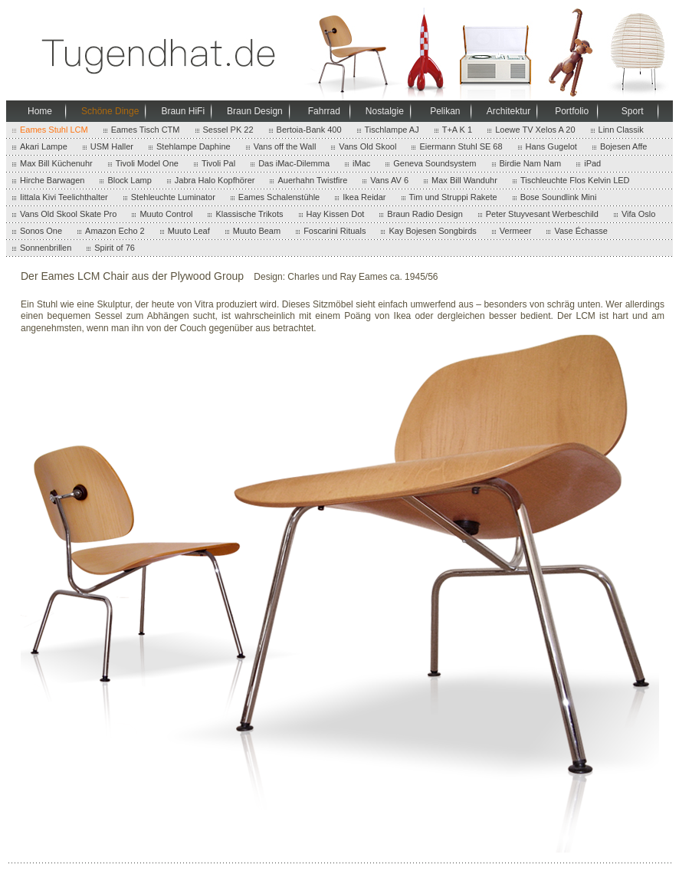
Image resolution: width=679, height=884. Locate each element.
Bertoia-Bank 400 (309, 129)
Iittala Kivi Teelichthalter (64, 197)
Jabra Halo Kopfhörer (215, 180)
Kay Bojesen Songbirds (432, 230)
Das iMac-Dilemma (294, 163)
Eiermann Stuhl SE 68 (460, 146)
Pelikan (445, 111)
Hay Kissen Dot (336, 214)
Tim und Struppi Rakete (453, 197)
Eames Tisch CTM (145, 129)
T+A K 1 (457, 129)
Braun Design (255, 111)
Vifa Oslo (638, 214)
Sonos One (41, 230)
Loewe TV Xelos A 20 (535, 129)
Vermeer (516, 230)
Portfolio (572, 111)
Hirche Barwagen (52, 180)
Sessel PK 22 (228, 129)
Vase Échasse (581, 230)
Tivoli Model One (147, 163)
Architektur (508, 111)
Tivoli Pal (218, 163)
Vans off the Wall (285, 146)
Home (40, 111)
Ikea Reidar (364, 197)
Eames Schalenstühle (279, 197)
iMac (361, 163)
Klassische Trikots (249, 214)
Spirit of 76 (114, 247)
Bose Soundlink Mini (558, 197)
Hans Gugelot (551, 146)
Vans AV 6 (389, 180)
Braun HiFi (183, 111)
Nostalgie (385, 111)
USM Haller (111, 146)
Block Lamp (129, 180)
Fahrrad (324, 111)
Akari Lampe (43, 146)
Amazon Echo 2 (115, 230)
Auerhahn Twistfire (312, 180)
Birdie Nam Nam (531, 163)
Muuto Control (165, 214)
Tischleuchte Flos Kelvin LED (575, 180)
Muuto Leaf (189, 230)
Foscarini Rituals (334, 230)
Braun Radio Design (424, 214)
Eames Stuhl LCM (54, 129)
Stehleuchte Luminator (173, 197)
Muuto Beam (256, 230)
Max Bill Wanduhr (464, 180)
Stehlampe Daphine (193, 146)
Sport (633, 111)
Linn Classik (621, 129)
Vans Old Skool (367, 146)
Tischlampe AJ (392, 129)
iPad (592, 163)
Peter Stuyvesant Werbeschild (542, 214)
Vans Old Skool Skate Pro (68, 214)
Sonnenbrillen (45, 247)
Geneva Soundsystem (434, 163)
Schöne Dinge (110, 111)
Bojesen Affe (624, 146)
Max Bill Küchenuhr (56, 163)
